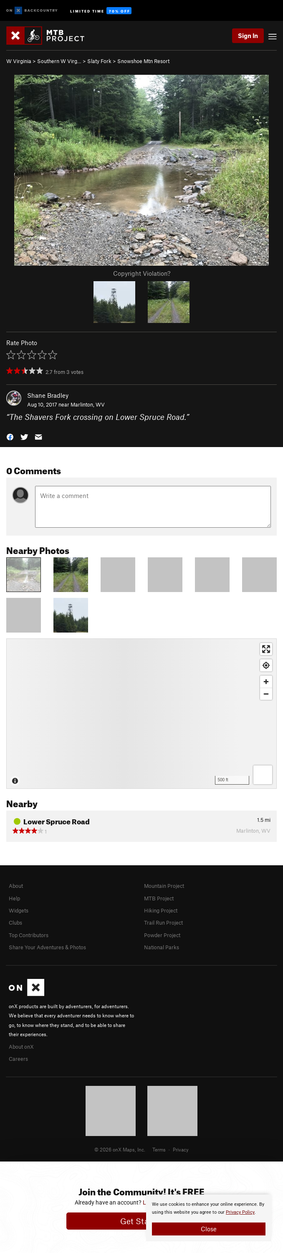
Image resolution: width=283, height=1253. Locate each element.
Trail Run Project (163, 922)
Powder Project (162, 935)
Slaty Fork (99, 61)
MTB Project (159, 898)
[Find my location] (266, 665)
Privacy (181, 1149)
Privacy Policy (240, 1212)
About (16, 885)
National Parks (161, 947)
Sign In (248, 35)
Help (14, 898)
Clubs (15, 922)
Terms (159, 1149)
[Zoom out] (266, 694)
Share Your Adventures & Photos (47, 947)
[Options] (262, 774)
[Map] (141, 713)
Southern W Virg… (59, 61)
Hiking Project (160, 910)
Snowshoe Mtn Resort (143, 61)
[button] (10, 436)
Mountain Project (164, 885)
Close (209, 1229)
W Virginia (18, 61)
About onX (21, 1046)
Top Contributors (28, 935)
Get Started (141, 1221)
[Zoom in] (266, 682)
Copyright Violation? (141, 273)
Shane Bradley (47, 395)
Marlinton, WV (88, 404)
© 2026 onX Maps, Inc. (119, 1149)
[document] (208, 1217)
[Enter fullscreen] (266, 649)
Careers (18, 1058)
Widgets (18, 910)
